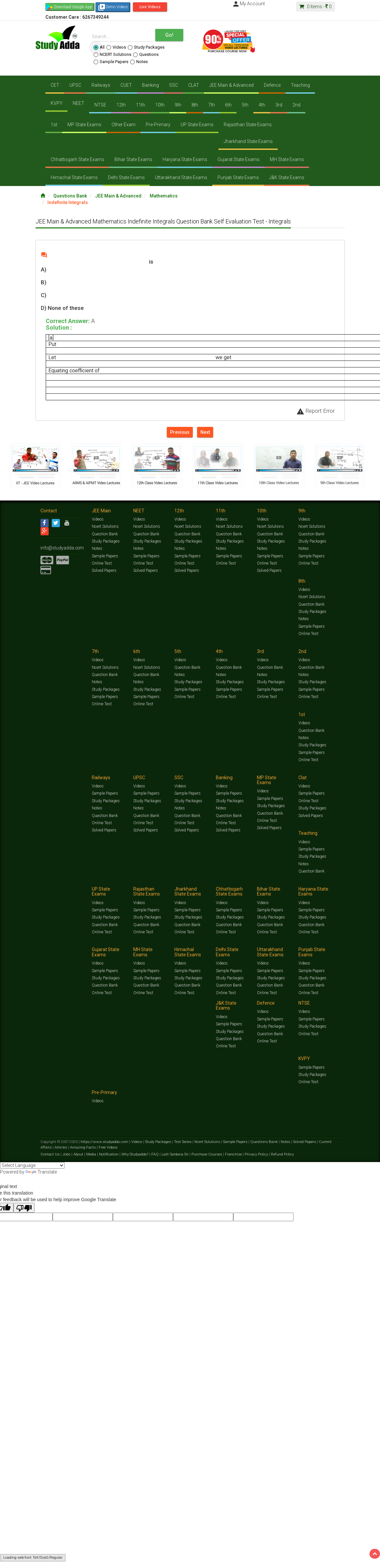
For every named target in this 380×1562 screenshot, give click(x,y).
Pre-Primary (158, 124)
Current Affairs (326, 1143)
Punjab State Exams (238, 177)
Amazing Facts (69, 1148)
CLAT (193, 85)
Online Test (102, 564)
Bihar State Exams (133, 159)
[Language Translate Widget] (32, 1165)
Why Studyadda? (133, 1155)
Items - (315, 6)
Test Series (180, 1143)
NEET (78, 103)
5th (245, 104)
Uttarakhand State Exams (181, 177)
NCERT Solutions (112, 54)
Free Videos (93, 1148)
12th (121, 104)
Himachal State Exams (74, 177)
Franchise (230, 1155)
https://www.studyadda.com (104, 1143)
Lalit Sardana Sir (173, 1155)
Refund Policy (276, 1155)
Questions (146, 54)
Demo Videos (113, 7)
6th (228, 104)
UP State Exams (197, 124)
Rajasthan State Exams (248, 124)
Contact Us (50, 1155)
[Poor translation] (24, 1208)
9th (178, 104)
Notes (139, 61)
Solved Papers (104, 572)
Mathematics (164, 195)
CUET (126, 85)
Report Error (315, 411)
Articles (47, 1148)
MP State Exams (84, 124)
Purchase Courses (204, 1155)
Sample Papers (110, 61)
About (77, 1155)
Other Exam (124, 124)
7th (211, 104)
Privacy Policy (252, 1155)
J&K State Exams (286, 177)
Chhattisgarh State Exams (77, 159)
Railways (100, 85)
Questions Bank (70, 195)
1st (54, 124)
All (99, 47)
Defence (272, 85)
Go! (169, 35)
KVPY (57, 103)
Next (205, 432)
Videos (116, 47)
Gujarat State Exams (238, 159)
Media (90, 1155)
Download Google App (73, 7)
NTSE (100, 104)
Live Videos (150, 7)
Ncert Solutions (105, 528)
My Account (248, 3)
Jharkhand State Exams (248, 141)
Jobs (66, 1155)
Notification (107, 1155)
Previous (180, 432)
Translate (41, 1172)
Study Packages (146, 47)
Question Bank (105, 535)
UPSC (75, 85)
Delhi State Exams (126, 177)
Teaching (300, 85)
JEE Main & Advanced (231, 85)
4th (262, 104)
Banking (150, 85)
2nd (296, 104)
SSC (173, 85)
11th (140, 104)
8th (194, 104)
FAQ (153, 1155)
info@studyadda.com (59, 549)
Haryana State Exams (185, 159)
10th (160, 104)
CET (55, 85)
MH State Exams (287, 159)
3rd (278, 104)
